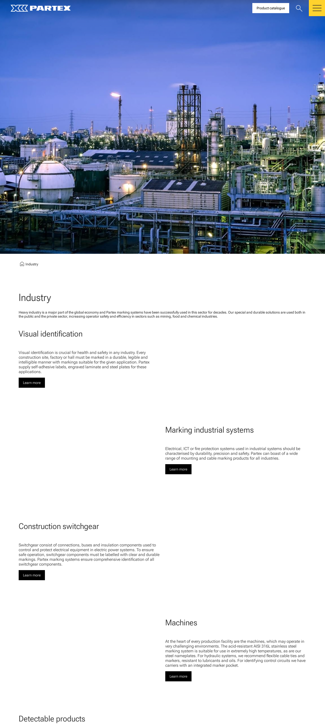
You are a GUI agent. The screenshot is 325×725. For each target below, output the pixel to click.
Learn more (32, 383)
